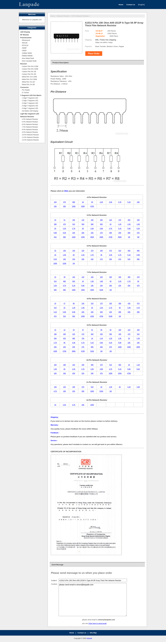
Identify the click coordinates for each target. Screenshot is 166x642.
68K (64, 237)
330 (138, 220)
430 (129, 303)
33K (119, 233)
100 (73, 220)
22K (92, 233)
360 (110, 334)
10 (55, 330)
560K (120, 237)
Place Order (94, 53)
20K (83, 233)
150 (92, 220)
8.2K (64, 233)
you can (85, 623)
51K (55, 237)
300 (129, 220)
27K (101, 233)
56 (101, 330)
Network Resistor (63, 16)
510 (73, 224)
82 (110, 330)
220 (55, 202)
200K (92, 290)
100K (73, 206)
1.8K (138, 224)
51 (64, 220)
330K (83, 206)
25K (73, 347)
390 (55, 224)
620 (64, 338)
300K (92, 237)
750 (83, 338)
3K (83, 228)
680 (73, 202)
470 (64, 202)
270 (120, 220)
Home (52, 16)
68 (74, 303)
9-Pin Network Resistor (80, 16)
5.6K (129, 228)
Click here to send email (97, 623)
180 (55, 334)
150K (83, 290)
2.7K (73, 228)
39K (129, 233)
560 (83, 224)
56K (138, 259)
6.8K (55, 233)
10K (138, 202)
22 (55, 277)
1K (83, 202)
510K (101, 290)
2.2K (101, 202)
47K (138, 233)
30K (64, 206)
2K (92, 202)
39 (64, 277)
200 (101, 220)
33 (55, 220)
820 (101, 224)
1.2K (119, 224)
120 (83, 220)
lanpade (89, 638)
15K (55, 206)
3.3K (110, 202)
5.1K (129, 202)
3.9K (101, 228)
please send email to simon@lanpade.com (93, 599)
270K (64, 351)
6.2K (138, 228)
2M (138, 237)
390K (73, 351)
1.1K (101, 338)
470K (92, 206)
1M (129, 237)
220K (83, 237)
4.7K (119, 202)
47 (64, 303)
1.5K (129, 224)
